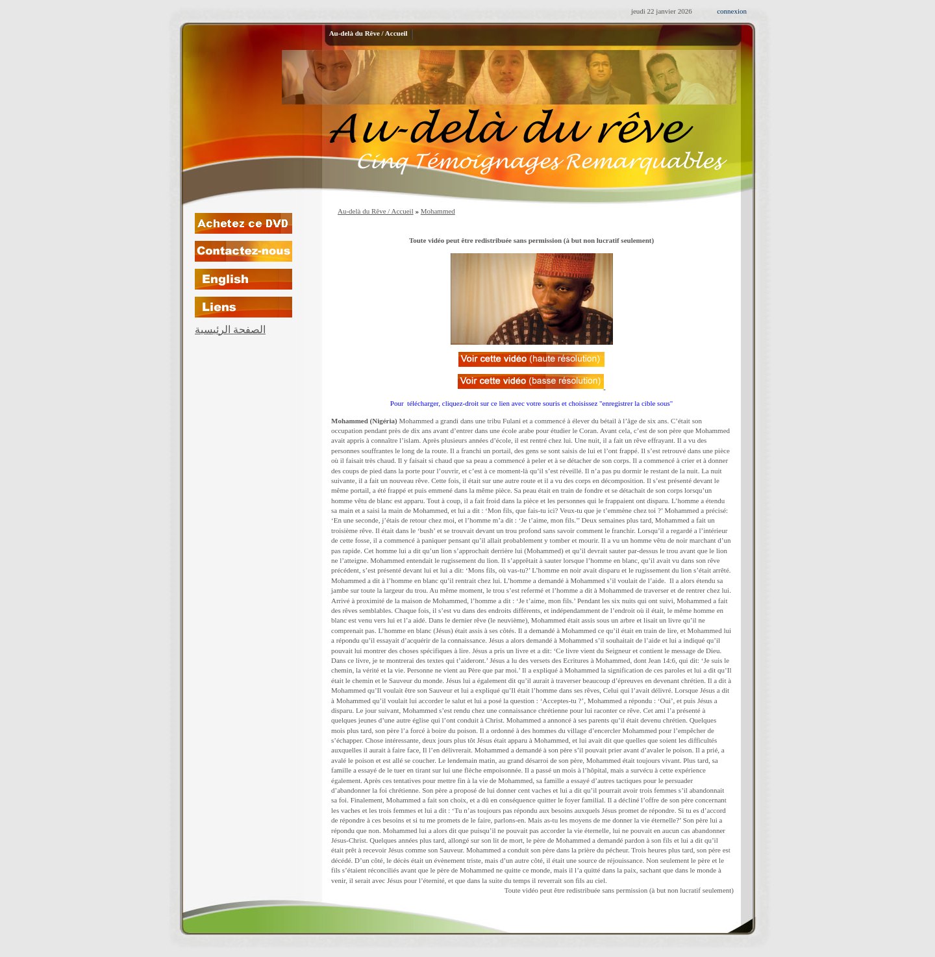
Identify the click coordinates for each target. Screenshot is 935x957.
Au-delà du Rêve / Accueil (376, 211)
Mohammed (438, 211)
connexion (732, 11)
